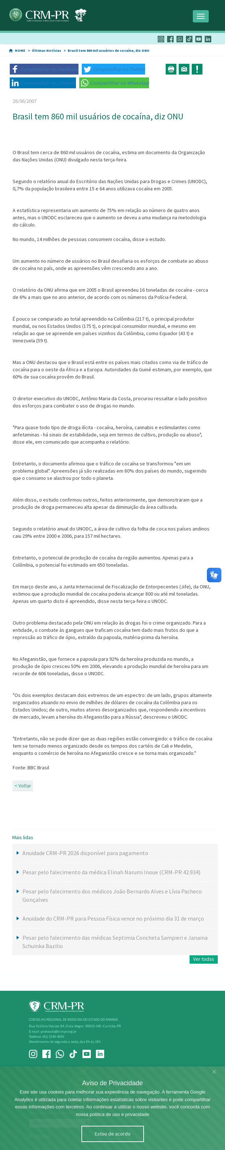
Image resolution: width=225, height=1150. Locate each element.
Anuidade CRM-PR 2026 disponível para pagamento (85, 853)
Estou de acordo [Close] (113, 1133)
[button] (44, 69)
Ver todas (203, 959)
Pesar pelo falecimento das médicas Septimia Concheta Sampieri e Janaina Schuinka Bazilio (115, 942)
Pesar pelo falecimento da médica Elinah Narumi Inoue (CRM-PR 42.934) (111, 872)
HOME (20, 50)
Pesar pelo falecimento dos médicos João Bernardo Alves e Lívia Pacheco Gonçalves (112, 895)
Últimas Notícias (46, 50)
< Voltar (22, 785)
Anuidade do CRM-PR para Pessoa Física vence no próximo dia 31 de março (113, 918)
